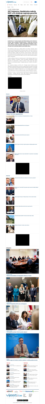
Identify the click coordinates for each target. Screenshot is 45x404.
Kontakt (30, 396)
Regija (21, 4)
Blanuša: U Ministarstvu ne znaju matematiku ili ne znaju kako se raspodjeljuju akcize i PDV (26, 154)
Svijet (25, 4)
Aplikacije (30, 395)
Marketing (30, 394)
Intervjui (31, 4)
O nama (24, 394)
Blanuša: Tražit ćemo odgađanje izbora (15, 114)
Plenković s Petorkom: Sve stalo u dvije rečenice (22, 225)
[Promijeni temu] (36, 2)
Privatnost (24, 396)
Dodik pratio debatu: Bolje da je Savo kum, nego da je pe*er (23, 206)
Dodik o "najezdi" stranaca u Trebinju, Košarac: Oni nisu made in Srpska (25, 196)
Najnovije (15, 4)
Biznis (12, 7)
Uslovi (24, 395)
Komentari (35, 4)
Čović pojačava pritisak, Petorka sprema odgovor (17, 332)
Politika (8, 306)
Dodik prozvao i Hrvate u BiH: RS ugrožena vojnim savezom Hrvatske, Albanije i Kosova (26, 187)
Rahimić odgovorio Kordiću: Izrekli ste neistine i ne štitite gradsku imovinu (26, 144)
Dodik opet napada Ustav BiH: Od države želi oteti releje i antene (24, 215)
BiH (18, 4)
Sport (28, 4)
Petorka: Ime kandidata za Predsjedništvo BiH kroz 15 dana (19, 275)
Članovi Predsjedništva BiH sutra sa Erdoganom (22, 125)
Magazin (8, 7)
